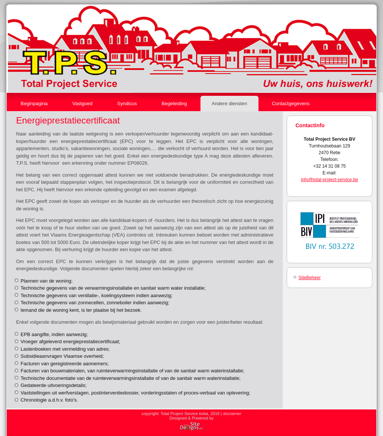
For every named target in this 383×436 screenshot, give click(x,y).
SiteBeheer (309, 277)
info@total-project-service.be (329, 179)
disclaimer (232, 413)
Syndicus (127, 103)
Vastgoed (82, 103)
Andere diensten (229, 103)
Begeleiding (174, 103)
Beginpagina (34, 103)
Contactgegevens (291, 103)
